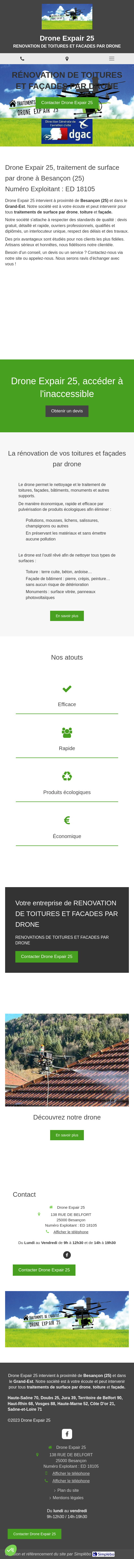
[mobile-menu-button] (111, 58)
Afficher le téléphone (70, 1232)
